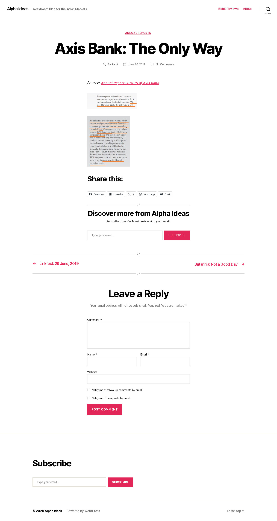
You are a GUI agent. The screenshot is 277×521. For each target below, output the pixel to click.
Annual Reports (138, 33)
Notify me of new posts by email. (111, 398)
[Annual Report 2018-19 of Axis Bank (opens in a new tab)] (132, 83)
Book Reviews (228, 9)
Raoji (114, 64)
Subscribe (177, 235)
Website (92, 372)
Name (92, 354)
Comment (94, 320)
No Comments (165, 64)
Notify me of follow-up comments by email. (117, 390)
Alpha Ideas (18, 9)
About (247, 9)
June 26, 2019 (136, 64)
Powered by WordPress (84, 511)
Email (144, 354)
